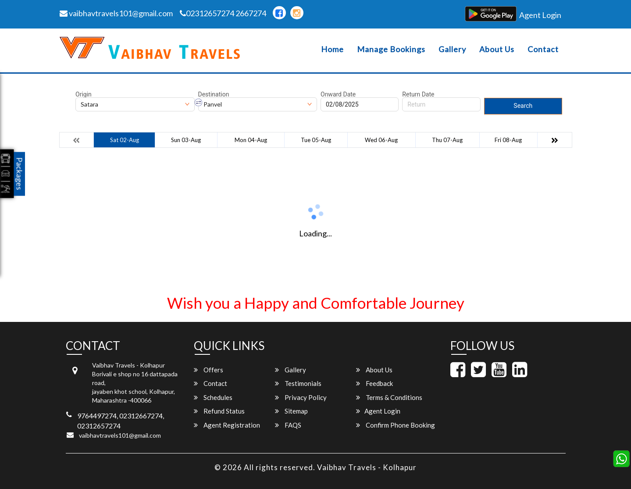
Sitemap (291, 411)
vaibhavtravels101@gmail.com (116, 13)
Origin (83, 94)
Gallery (452, 49)
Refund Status (219, 411)
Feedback (374, 383)
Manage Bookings (391, 49)
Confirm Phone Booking (395, 425)
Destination (213, 94)
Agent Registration (227, 425)
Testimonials (298, 383)
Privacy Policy (301, 397)
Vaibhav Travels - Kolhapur (367, 467)
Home (332, 49)
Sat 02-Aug (124, 139)
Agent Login (540, 15)
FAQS (288, 425)
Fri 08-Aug (508, 139)
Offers (208, 370)
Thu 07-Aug (447, 139)
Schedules (213, 397)
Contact (543, 49)
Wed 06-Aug (381, 139)
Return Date (418, 94)
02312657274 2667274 (223, 13)
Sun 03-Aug (186, 139)
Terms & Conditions (389, 397)
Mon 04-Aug (251, 139)
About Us (496, 49)
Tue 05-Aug (316, 139)
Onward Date (338, 94)
